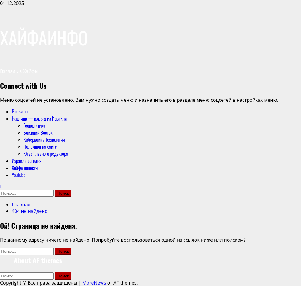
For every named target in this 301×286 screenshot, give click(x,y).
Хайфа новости (25, 167)
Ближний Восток (38, 132)
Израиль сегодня (26, 160)
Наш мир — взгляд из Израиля (39, 118)
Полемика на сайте (40, 146)
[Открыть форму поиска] (1, 186)
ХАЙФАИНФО (44, 37)
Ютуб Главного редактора (46, 153)
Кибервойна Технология (44, 139)
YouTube (18, 174)
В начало (20, 111)
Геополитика (34, 125)
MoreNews (94, 283)
